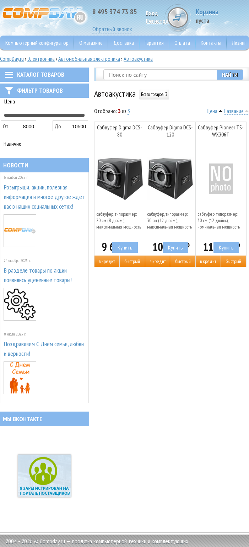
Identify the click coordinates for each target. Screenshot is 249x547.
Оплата (182, 42)
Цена (212, 110)
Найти (230, 74)
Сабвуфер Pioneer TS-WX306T (221, 131)
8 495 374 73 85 (114, 11)
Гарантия (154, 42)
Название (234, 110)
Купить (125, 247)
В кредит (107, 261)
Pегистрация (161, 21)
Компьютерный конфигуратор (37, 42)
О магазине (91, 42)
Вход (152, 13)
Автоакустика (138, 58)
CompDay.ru (12, 58)
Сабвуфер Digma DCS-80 (119, 131)
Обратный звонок (112, 29)
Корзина (222, 16)
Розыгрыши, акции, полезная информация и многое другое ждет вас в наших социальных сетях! (44, 196)
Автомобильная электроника (89, 58)
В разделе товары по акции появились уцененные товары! (38, 275)
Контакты (211, 42)
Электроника (41, 58)
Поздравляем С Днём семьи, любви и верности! (44, 349)
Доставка (123, 42)
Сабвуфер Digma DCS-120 (170, 131)
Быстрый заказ (132, 262)
